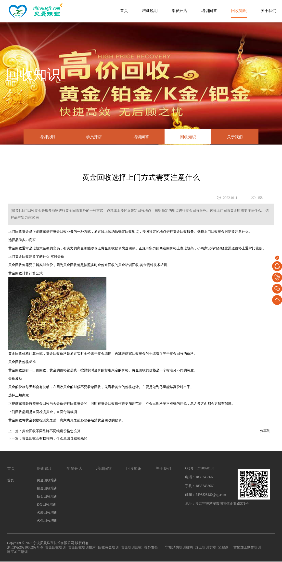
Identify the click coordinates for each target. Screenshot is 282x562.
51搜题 (223, 548)
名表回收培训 (47, 513)
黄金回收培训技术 (82, 548)
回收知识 (239, 11)
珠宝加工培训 (17, 552)
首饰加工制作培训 (247, 548)
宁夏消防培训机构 (179, 548)
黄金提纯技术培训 (153, 265)
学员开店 (179, 11)
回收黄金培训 (108, 548)
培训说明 (150, 11)
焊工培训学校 (205, 548)
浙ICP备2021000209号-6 (25, 548)
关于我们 (268, 11)
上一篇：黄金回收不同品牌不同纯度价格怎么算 (44, 431)
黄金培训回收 (128, 265)
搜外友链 (151, 548)
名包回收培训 (47, 521)
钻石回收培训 (47, 497)
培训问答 (209, 11)
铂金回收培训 (47, 489)
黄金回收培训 (47, 481)
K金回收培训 (46, 505)
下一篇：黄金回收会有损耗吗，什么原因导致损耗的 (47, 439)
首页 (124, 11)
